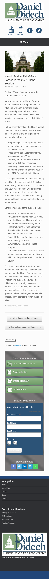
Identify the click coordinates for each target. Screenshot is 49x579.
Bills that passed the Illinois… (24, 318)
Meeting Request (18, 381)
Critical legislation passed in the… (24, 327)
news (14, 306)
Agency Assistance (9, 512)
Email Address (14, 414)
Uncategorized (22, 306)
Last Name (11, 431)
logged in (17, 345)
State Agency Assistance (21, 364)
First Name (11, 423)
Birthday (10, 439)
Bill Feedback (17, 390)
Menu (24, 42)
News (4, 495)
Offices (4, 492)
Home (4, 485)
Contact (4, 499)
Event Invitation (17, 372)
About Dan (6, 488)
